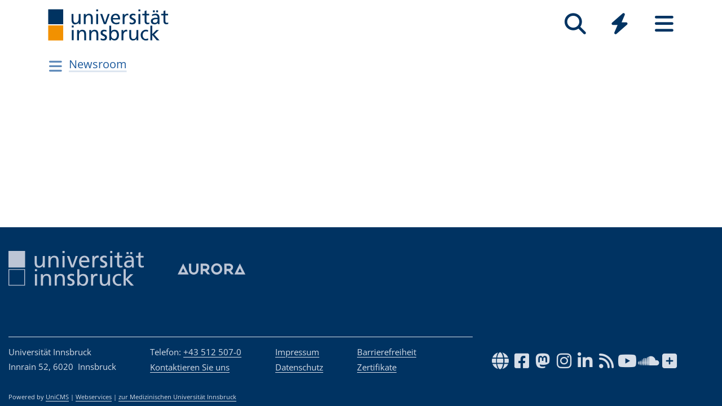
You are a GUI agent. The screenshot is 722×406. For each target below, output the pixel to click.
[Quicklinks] (619, 23)
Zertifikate (377, 367)
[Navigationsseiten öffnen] (55, 66)
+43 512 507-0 (212, 352)
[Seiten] (664, 23)
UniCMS (57, 397)
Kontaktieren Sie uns (190, 367)
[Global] (619, 25)
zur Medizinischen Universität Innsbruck (177, 397)
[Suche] (575, 23)
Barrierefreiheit (386, 352)
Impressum (297, 352)
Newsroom (98, 64)
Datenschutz (299, 367)
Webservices (94, 397)
